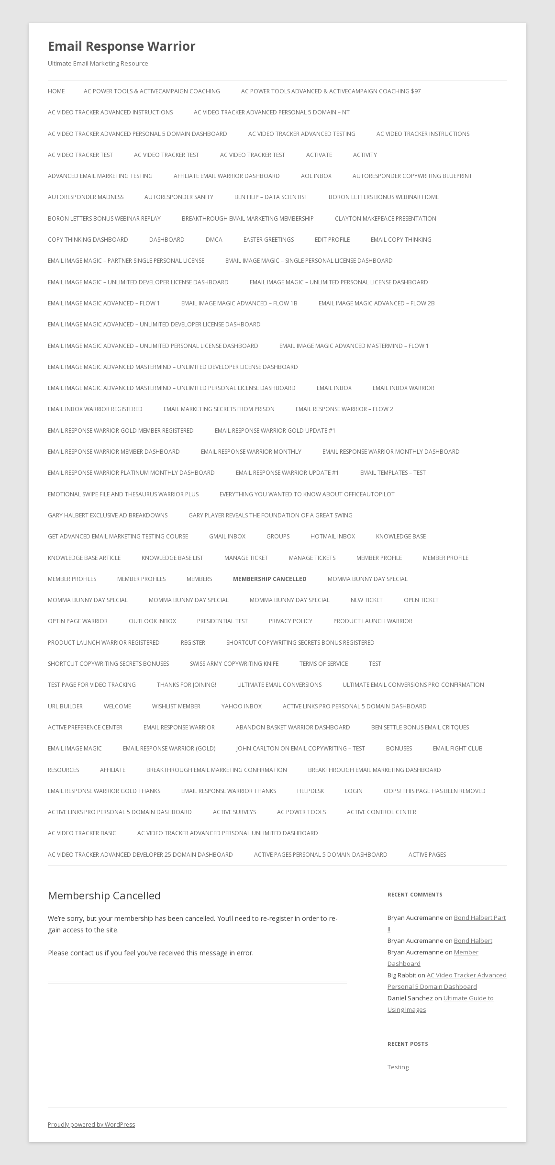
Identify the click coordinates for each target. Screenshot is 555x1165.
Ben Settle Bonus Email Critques (420, 727)
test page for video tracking (92, 685)
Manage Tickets (312, 558)
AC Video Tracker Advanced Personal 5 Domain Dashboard (137, 134)
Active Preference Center (85, 727)
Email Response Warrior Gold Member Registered (121, 430)
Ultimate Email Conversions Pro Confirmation (413, 685)
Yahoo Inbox (242, 706)
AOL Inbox (316, 176)
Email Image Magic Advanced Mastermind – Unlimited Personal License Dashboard (172, 388)
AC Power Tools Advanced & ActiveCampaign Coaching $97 (331, 91)
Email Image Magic (75, 748)
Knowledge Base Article (84, 558)
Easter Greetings (269, 239)
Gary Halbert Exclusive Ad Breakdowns (107, 515)
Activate (319, 155)
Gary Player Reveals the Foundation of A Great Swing (271, 515)
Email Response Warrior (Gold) (169, 748)
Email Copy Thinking (401, 239)
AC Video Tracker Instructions (423, 134)
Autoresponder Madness (85, 197)
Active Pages (427, 855)
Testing (398, 1067)
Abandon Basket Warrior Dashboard (293, 727)
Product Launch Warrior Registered (104, 643)
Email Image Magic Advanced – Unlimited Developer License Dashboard (154, 324)
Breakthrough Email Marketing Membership (248, 218)
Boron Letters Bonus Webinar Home (384, 197)
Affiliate (112, 770)
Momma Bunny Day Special (368, 579)
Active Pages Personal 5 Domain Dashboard (321, 855)
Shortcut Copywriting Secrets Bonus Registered (300, 643)
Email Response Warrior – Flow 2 (344, 409)
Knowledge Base (401, 536)
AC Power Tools (301, 812)
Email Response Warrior (122, 46)
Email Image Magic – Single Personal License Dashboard (309, 261)
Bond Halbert (473, 940)
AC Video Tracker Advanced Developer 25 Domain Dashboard (140, 855)
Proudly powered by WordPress (91, 1124)
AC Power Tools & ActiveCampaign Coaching (152, 91)
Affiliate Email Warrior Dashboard (227, 176)
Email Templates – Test (393, 473)
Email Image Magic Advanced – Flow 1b (239, 303)
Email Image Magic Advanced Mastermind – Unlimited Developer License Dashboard (173, 367)
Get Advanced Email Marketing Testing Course (118, 536)
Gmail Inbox (227, 536)
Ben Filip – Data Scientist (271, 197)
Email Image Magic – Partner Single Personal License (126, 261)
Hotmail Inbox (333, 536)
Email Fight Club (458, 748)
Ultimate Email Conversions (279, 685)
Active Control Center (381, 812)
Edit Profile (332, 239)
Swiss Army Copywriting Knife (234, 664)
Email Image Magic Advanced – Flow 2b (377, 303)
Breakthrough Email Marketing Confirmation (216, 770)
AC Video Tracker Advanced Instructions (110, 112)
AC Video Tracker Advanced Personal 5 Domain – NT (272, 112)
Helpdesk (310, 791)
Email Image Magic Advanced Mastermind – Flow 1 (354, 346)
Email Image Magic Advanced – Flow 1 (104, 303)
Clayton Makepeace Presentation (385, 218)
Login (354, 791)
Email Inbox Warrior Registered (95, 409)
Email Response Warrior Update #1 (287, 473)
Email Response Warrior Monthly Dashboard (391, 452)
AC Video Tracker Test (80, 155)
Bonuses (399, 748)
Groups (277, 536)
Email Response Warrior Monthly (251, 452)
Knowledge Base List (172, 558)
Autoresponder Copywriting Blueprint (412, 176)
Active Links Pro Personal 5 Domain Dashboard (355, 706)
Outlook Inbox (152, 621)
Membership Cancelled (270, 579)
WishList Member (176, 706)
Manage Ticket (246, 558)
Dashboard (167, 239)
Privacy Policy (290, 621)
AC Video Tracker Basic (82, 833)
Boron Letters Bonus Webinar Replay (104, 218)
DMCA (214, 239)
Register (193, 643)
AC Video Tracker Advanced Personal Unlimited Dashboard (227, 833)
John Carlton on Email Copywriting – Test (300, 748)
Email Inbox (334, 388)
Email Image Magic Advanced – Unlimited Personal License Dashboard (153, 346)
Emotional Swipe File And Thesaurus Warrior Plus (123, 494)
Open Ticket (421, 600)
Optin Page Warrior (78, 621)
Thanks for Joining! (186, 685)
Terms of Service (324, 664)
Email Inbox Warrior (403, 388)
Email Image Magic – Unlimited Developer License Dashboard (138, 282)
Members (199, 579)
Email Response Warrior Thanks (228, 791)
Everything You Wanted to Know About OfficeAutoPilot (307, 494)
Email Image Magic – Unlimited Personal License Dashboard (339, 282)
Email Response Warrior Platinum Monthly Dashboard (131, 473)
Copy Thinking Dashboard (88, 239)
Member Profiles (72, 579)
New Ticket (367, 600)
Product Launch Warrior (372, 621)
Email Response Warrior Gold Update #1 (275, 430)
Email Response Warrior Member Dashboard (114, 452)
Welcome (117, 706)
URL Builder (65, 706)
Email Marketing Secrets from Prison (219, 409)
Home (56, 91)
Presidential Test (222, 621)
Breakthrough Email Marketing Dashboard (374, 770)
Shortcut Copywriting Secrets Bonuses (108, 664)
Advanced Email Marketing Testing (100, 176)
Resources (63, 770)
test (375, 664)
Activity (365, 155)
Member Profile (379, 558)
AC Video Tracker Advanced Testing (301, 134)
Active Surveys (234, 812)
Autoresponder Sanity (178, 197)
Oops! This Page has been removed (435, 791)
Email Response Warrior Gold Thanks (104, 791)
